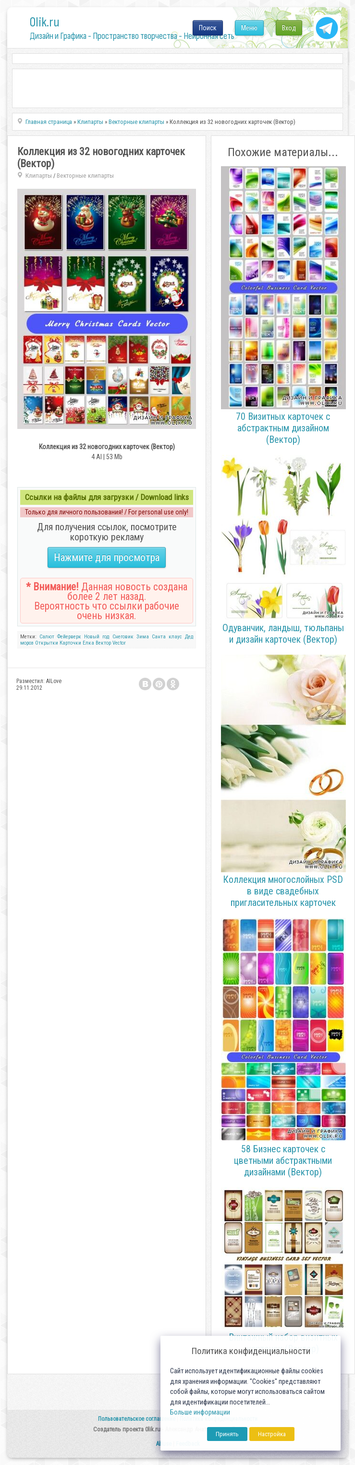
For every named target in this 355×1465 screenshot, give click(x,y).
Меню (249, 28)
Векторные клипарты (85, 175)
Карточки (70, 643)
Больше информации (200, 1412)
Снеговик (123, 637)
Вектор (103, 643)
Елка (88, 643)
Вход (289, 28)
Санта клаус (167, 637)
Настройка (272, 1434)
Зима (142, 637)
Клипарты (38, 175)
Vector (119, 643)
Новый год (96, 637)
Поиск (208, 28)
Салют (46, 637)
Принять (227, 1434)
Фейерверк (69, 637)
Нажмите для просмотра (106, 557)
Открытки (46, 643)
